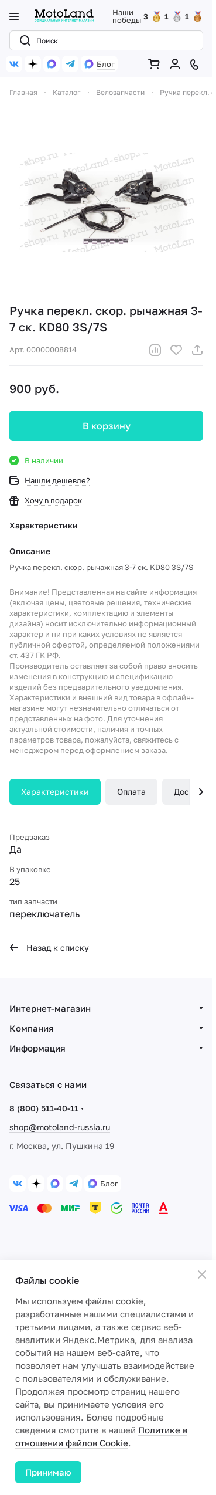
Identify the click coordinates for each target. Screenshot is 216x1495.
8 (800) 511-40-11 (43, 1108)
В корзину (107, 426)
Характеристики (55, 791)
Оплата (131, 791)
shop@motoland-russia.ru (59, 1127)
